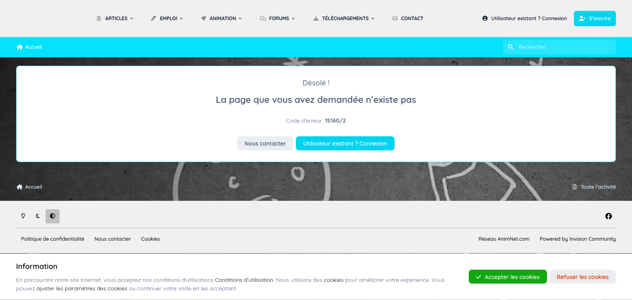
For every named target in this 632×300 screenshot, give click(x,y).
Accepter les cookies (508, 276)
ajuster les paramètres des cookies (82, 288)
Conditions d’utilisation (244, 279)
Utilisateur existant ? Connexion (345, 143)
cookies (333, 279)
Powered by (578, 238)
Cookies (150, 238)
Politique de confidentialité (53, 238)
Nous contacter (265, 143)
